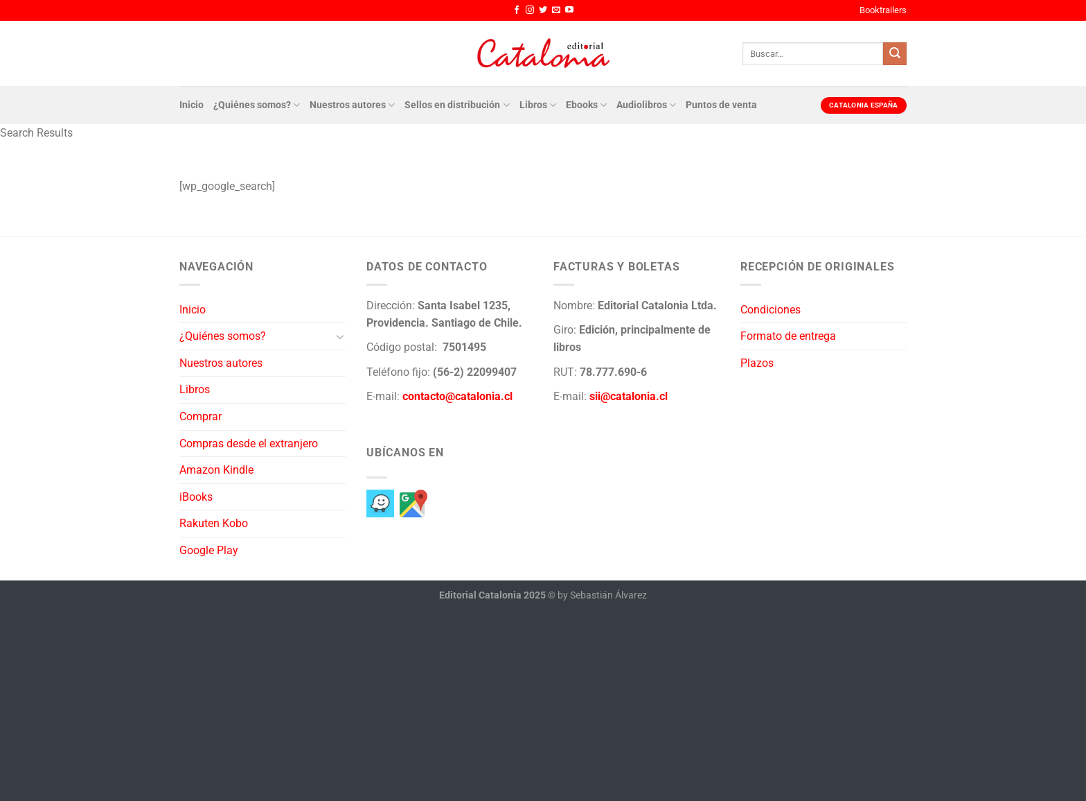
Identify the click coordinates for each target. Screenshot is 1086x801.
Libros (537, 105)
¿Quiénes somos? (256, 105)
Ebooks (586, 105)
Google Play (208, 550)
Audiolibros (646, 105)
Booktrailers (883, 10)
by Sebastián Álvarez (602, 595)
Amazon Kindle (216, 469)
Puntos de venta (721, 105)
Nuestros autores (352, 105)
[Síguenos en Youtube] (569, 10)
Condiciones (770, 309)
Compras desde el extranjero (248, 443)
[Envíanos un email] (556, 10)
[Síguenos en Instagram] (530, 10)
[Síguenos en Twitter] (543, 10)
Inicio (191, 105)
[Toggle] (340, 336)
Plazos (757, 363)
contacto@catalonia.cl (457, 396)
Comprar (200, 416)
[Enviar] (895, 54)
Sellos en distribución (456, 105)
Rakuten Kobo (213, 523)
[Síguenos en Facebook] (517, 10)
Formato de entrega (788, 336)
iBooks (196, 496)
